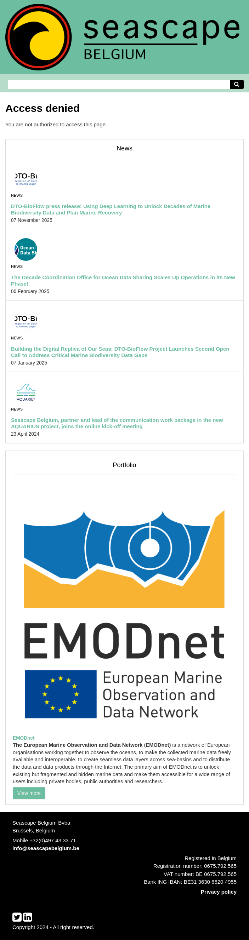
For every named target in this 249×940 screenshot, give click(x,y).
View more (29, 793)
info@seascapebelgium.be (45, 848)
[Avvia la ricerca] (237, 84)
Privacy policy (219, 892)
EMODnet (24, 738)
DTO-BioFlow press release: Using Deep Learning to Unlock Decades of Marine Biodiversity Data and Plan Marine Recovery (110, 209)
